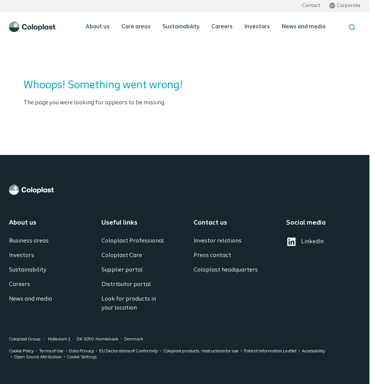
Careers (222, 27)
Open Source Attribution (38, 357)
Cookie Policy (21, 351)
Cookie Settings (82, 357)
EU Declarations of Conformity (128, 351)
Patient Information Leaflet (270, 351)
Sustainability (181, 27)
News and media (304, 27)
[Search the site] (352, 27)
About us (97, 27)
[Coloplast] (185, 190)
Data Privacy (81, 351)
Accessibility (313, 351)
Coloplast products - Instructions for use (201, 351)
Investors (257, 27)
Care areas (136, 27)
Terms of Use (51, 351)
